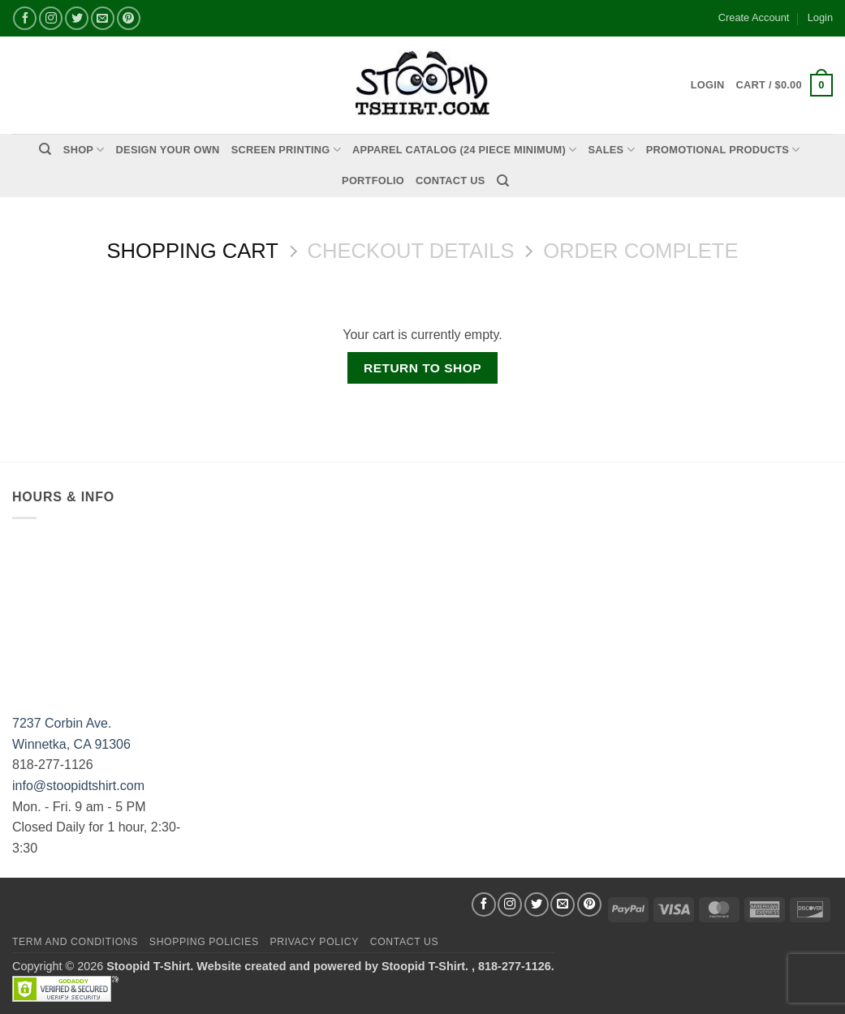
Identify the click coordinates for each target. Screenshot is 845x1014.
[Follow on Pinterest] (128, 18)
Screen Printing (286, 149)
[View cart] (784, 85)
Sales (611, 149)
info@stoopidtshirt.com (78, 786)
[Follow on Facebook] (25, 18)
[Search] (45, 149)
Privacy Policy (313, 941)
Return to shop (422, 368)
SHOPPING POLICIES (204, 941)
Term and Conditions (75, 941)
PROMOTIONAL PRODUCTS (723, 149)
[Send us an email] (102, 18)
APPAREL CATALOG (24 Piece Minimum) (464, 149)
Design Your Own (168, 150)
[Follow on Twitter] (76, 18)
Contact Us (450, 180)
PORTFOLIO (373, 180)
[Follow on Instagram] (51, 18)
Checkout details (411, 250)
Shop (84, 149)
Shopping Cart (192, 250)
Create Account (754, 17)
